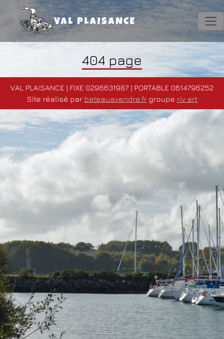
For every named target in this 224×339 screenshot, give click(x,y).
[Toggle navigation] (211, 21)
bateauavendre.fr (115, 99)
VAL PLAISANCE (78, 21)
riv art (187, 99)
